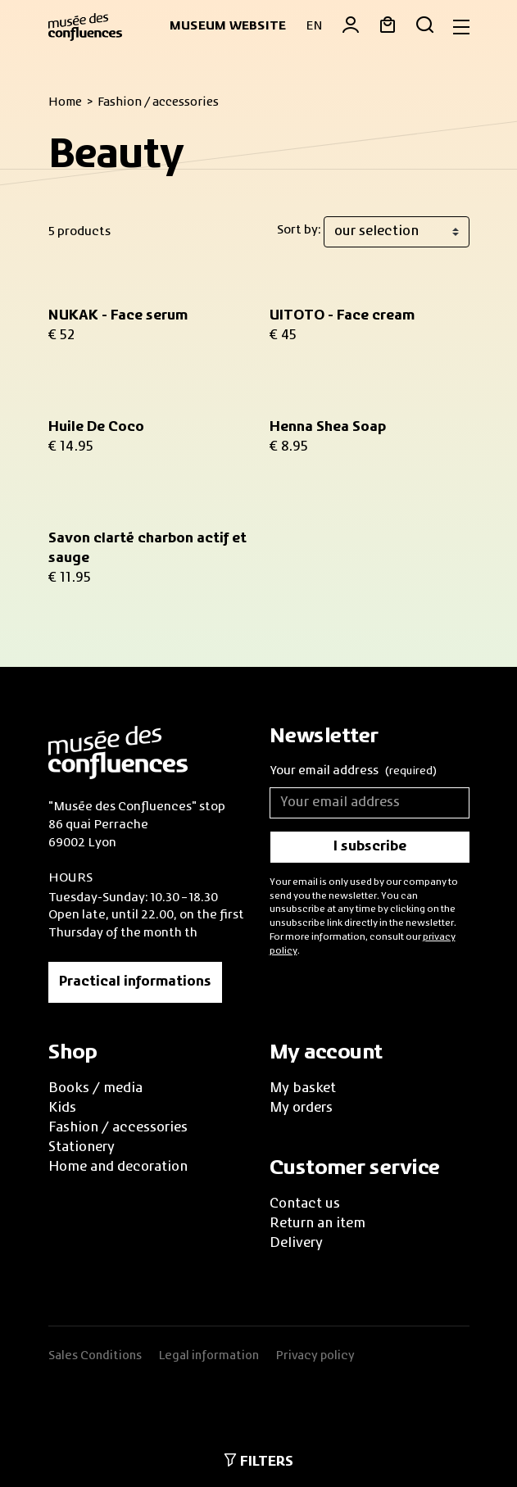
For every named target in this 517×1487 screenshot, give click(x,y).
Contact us (305, 1204)
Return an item (317, 1224)
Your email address (353, 772)
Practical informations (135, 982)
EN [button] (314, 26)
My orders (301, 1108)
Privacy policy (315, 1356)
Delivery (296, 1243)
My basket (303, 1088)
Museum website (228, 26)
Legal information (208, 1356)
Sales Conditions (95, 1356)
